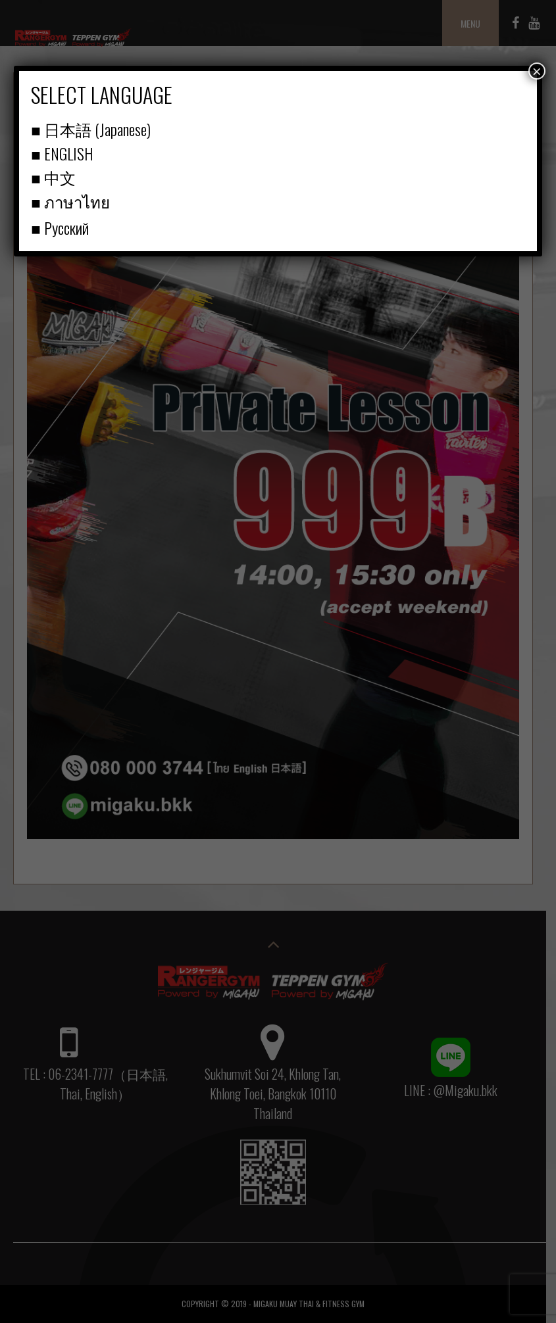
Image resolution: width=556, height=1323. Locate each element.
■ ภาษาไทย (70, 201)
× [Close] (537, 71)
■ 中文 (53, 177)
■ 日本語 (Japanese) (91, 129)
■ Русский (60, 227)
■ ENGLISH (62, 153)
